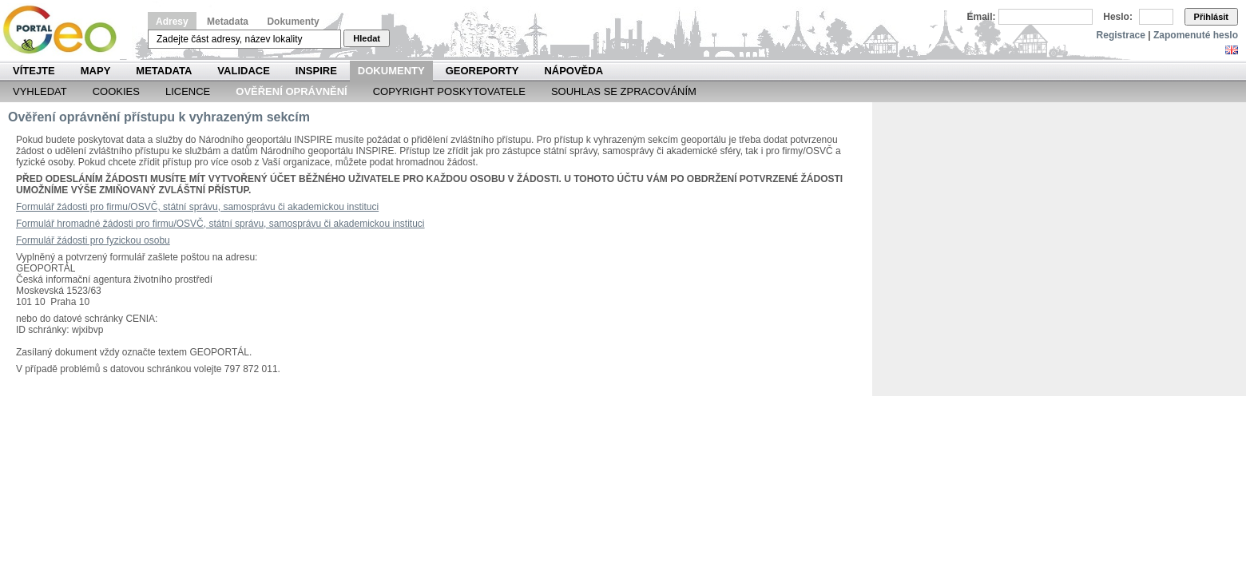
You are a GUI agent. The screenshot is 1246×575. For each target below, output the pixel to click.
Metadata (227, 21)
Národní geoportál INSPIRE (66, 30)
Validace (243, 71)
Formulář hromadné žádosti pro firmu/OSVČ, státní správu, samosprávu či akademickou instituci (220, 223)
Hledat (366, 38)
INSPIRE (316, 71)
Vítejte (34, 71)
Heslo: (1118, 16)
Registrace (1121, 35)
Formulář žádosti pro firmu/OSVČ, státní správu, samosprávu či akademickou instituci (197, 206)
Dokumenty (293, 21)
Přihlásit (1211, 17)
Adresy (172, 21)
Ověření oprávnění (291, 91)
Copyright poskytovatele (449, 91)
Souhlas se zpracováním (623, 91)
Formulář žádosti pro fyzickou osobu (93, 240)
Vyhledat (40, 91)
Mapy (96, 71)
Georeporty (482, 71)
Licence (187, 91)
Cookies (116, 91)
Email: (981, 16)
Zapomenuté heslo (1195, 35)
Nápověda (573, 71)
